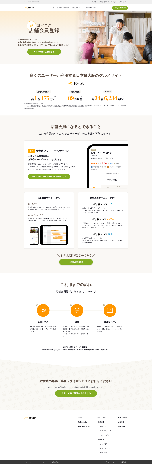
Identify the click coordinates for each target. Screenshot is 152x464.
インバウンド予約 (105, 435)
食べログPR (103, 426)
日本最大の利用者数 (63, 7)
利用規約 (123, 462)
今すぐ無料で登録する (44, 52)
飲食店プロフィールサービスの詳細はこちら (49, 176)
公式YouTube (82, 422)
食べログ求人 (103, 452)
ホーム (84, 2)
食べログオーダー (105, 448)
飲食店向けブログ (104, 2)
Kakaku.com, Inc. (35, 462)
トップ (52, 7)
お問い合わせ (122, 2)
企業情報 (121, 422)
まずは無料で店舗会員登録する (76, 393)
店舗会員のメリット (77, 7)
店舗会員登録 (120, 8)
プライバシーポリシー (111, 462)
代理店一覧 (121, 426)
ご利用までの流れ (91, 7)
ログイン (113, 2)
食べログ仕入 (103, 444)
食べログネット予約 (105, 431)
